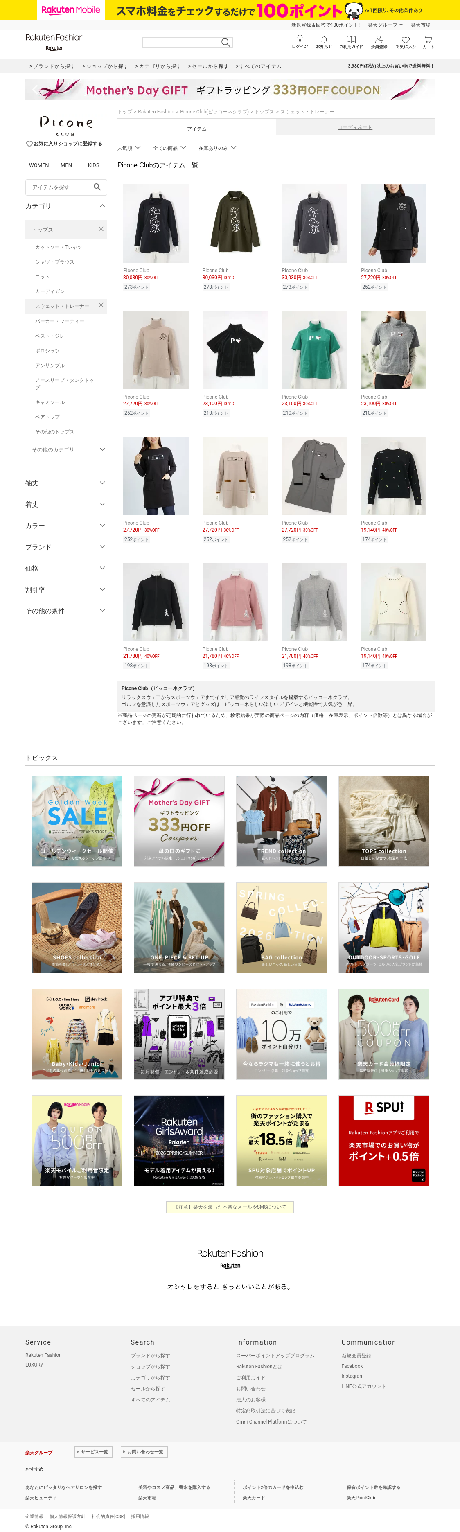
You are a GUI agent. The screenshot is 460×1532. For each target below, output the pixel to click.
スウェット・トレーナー (62, 306)
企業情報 (34, 1513)
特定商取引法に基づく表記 (265, 1407)
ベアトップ (47, 417)
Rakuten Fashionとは (259, 1363)
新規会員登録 (356, 1352)
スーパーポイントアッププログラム (275, 1352)
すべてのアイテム (150, 1396)
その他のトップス (54, 432)
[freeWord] (66, 187)
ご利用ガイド (251, 1374)
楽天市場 (421, 25)
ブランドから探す (150, 1352)
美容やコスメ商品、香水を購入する (174, 1484)
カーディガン (50, 291)
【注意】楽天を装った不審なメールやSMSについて (230, 1203)
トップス (42, 230)
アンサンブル (50, 365)
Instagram (353, 1372)
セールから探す (148, 1385)
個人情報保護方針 (68, 1513)
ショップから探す (150, 1363)
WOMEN (39, 165)
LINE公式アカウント (364, 1382)
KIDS (93, 165)
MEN (66, 165)
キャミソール (50, 402)
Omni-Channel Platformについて (271, 1418)
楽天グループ (382, 25)
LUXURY (34, 1361)
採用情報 (140, 1513)
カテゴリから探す (150, 1374)
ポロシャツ (47, 351)
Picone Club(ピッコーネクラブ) (214, 112)
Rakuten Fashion (156, 112)
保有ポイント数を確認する (374, 1484)
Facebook (352, 1362)
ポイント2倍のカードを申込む (273, 1484)
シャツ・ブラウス (54, 262)
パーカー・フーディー (59, 321)
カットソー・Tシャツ (58, 247)
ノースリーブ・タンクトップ (64, 383)
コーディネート (355, 127)
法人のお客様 (251, 1396)
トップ (124, 112)
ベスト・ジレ (50, 336)
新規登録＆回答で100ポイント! (325, 25)
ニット (42, 277)
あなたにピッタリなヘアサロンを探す (63, 1484)
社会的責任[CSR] (108, 1513)
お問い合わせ (251, 1385)
